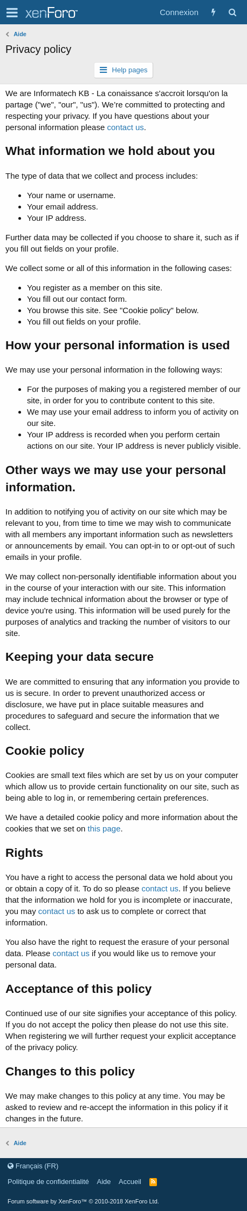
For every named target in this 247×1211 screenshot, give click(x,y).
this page (104, 828)
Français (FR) (33, 1166)
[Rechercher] (232, 12)
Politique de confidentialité (48, 1182)
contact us (125, 127)
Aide (104, 1182)
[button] (12, 12)
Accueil (130, 1182)
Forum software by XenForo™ (83, 1201)
